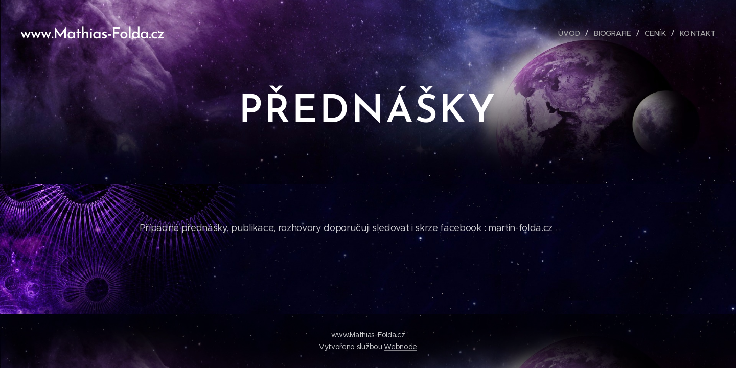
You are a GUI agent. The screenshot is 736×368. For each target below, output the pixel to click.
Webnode (400, 346)
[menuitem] (574, 33)
